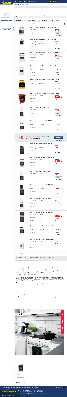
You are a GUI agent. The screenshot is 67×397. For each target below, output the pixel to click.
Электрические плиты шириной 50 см (22, 259)
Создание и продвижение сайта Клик (33, 396)
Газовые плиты (18, 374)
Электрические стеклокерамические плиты (47, 257)
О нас (16, 1)
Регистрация (52, 1)
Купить (57, 33)
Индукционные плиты (34, 259)
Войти (57, 1)
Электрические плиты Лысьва (21, 257)
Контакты (39, 1)
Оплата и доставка (32, 1)
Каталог (20, 1)
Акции (25, 1)
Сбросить (58, 20)
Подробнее (12, 395)
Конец (22, 253)
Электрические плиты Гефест (33, 257)
